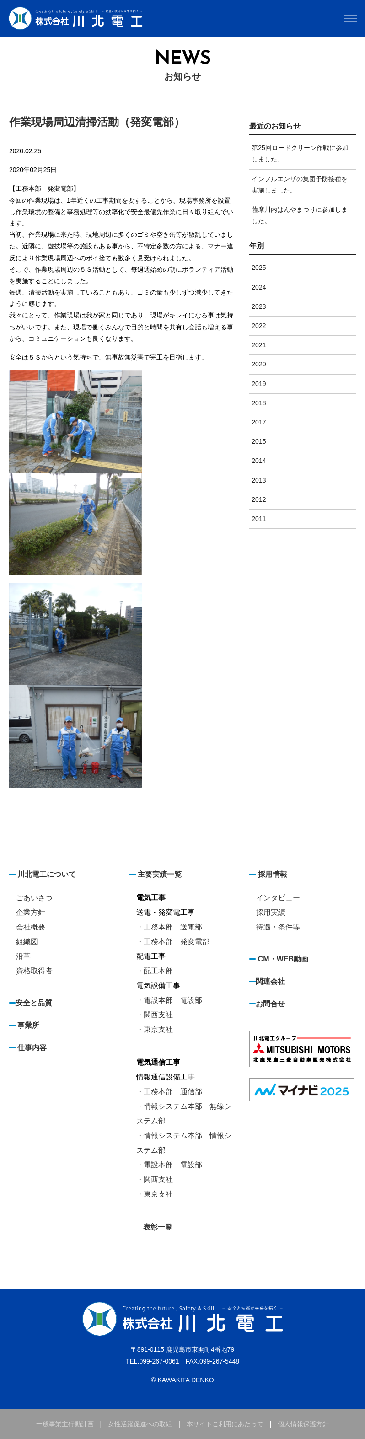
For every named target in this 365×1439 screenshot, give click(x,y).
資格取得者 (34, 971)
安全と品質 (34, 1003)
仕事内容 (32, 1048)
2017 (259, 422)
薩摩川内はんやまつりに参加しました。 (300, 215)
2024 (259, 287)
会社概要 (30, 927)
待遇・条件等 (278, 927)
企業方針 (30, 912)
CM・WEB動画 (283, 959)
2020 (259, 364)
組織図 (27, 941)
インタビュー (278, 898)
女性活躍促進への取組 (140, 1424)
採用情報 (272, 874)
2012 (259, 499)
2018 (259, 403)
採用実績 (270, 912)
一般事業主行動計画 (65, 1424)
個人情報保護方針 (303, 1424)
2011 (259, 518)
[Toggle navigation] (350, 18)
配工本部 (158, 971)
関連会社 (270, 981)
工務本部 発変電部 (176, 941)
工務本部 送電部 (173, 927)
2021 (259, 345)
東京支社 (158, 1029)
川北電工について (46, 874)
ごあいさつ (34, 898)
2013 (259, 480)
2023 (259, 306)
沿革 (23, 956)
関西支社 (158, 1015)
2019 (259, 383)
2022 (259, 325)
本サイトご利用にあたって (225, 1424)
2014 (259, 460)
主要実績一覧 (160, 874)
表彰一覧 (157, 1227)
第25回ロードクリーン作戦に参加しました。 (300, 153)
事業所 (28, 1025)
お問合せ (270, 1004)
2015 (259, 441)
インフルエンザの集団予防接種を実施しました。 (300, 184)
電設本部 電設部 (173, 1000)
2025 (259, 267)
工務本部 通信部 (173, 1091)
